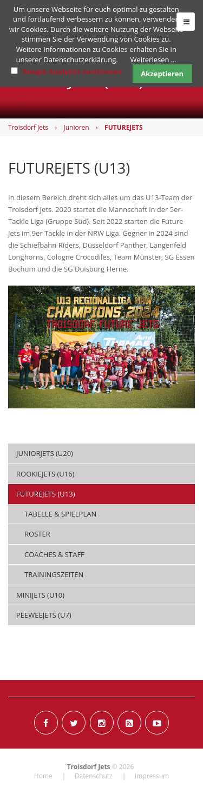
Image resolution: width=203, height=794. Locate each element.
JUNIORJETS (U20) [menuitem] (44, 453)
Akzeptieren (162, 73)
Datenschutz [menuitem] (94, 775)
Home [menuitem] (43, 775)
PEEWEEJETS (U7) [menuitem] (43, 615)
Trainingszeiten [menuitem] (53, 574)
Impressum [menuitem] (152, 775)
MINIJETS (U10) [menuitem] (40, 595)
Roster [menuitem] (37, 534)
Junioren (76, 127)
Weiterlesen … (153, 59)
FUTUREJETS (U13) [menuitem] (45, 494)
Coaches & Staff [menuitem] (54, 554)
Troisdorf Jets (28, 127)
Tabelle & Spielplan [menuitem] (60, 514)
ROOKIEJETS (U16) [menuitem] (45, 474)
